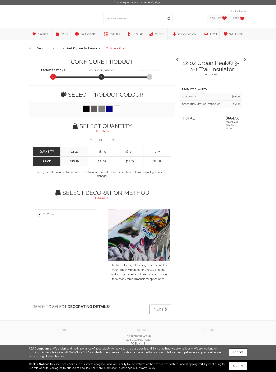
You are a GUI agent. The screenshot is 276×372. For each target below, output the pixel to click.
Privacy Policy (146, 368)
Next (160, 309)
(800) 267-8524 (153, 2)
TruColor (48, 214)
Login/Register (239, 11)
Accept (238, 352)
